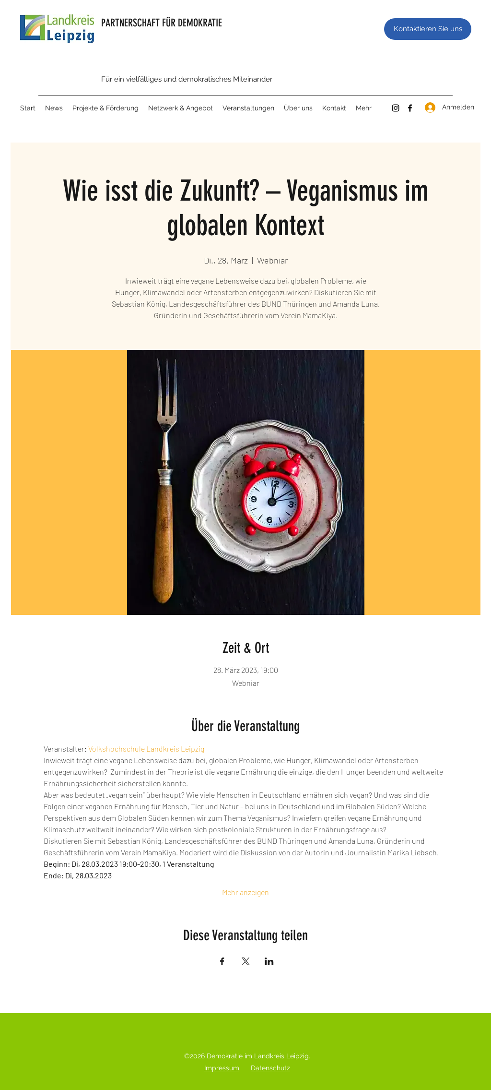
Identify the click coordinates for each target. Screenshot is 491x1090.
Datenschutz (270, 1068)
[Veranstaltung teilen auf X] (245, 961)
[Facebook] (410, 108)
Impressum (221, 1068)
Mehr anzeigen (245, 892)
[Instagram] (395, 108)
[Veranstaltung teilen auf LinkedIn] (269, 961)
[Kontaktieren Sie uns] (427, 29)
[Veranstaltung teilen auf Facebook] (222, 961)
